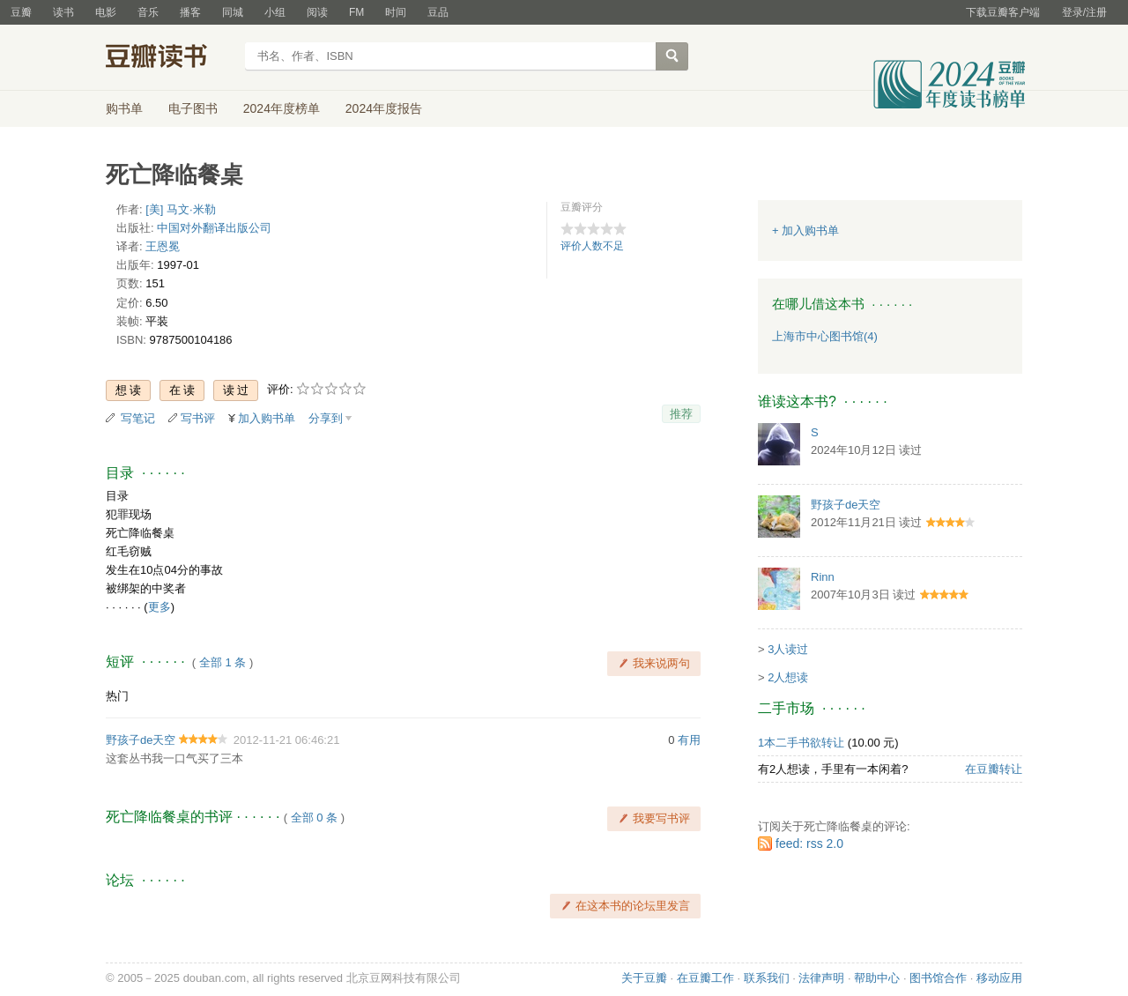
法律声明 (821, 978)
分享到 (325, 418)
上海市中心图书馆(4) (825, 336)
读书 (63, 12)
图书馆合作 (938, 978)
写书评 (198, 418)
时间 (395, 12)
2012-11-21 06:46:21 (287, 740)
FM (356, 12)
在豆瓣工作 (705, 978)
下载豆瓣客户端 (1003, 12)
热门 (117, 695)
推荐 (681, 413)
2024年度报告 (383, 108)
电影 (105, 12)
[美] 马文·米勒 (180, 209)
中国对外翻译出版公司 (214, 227)
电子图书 (193, 108)
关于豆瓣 (644, 978)
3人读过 (788, 649)
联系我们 (767, 978)
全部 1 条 (222, 662)
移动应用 (999, 978)
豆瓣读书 (170, 58)
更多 (159, 606)
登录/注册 (1084, 12)
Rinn (823, 576)
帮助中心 (877, 978)
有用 (689, 740)
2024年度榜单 (281, 108)
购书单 (124, 108)
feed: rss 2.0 (809, 843)
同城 (232, 12)
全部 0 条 (314, 817)
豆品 (438, 12)
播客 (190, 12)
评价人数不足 (592, 246)
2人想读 (788, 677)
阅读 (317, 12)
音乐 (148, 12)
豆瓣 (21, 12)
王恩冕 (162, 246)
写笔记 (138, 418)
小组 (275, 12)
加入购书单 (266, 418)
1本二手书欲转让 (801, 742)
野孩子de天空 (140, 740)
